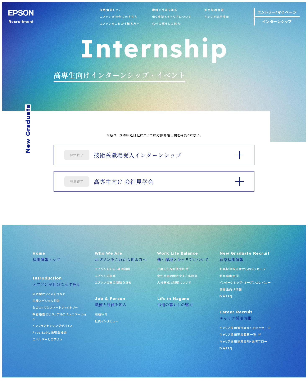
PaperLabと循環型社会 (49, 332)
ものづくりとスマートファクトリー (55, 307)
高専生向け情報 (230, 289)
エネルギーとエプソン (47, 339)
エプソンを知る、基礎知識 (112, 269)
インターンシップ (277, 21)
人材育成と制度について (174, 282)
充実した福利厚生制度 (173, 269)
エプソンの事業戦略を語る (113, 282)
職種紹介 (101, 314)
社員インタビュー (107, 321)
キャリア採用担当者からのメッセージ (245, 328)
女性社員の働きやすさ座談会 (177, 276)
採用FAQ (225, 296)
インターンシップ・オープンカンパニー (245, 282)
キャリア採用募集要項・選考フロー (243, 341)
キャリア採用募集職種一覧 (240, 334)
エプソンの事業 (105, 276)
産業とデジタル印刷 (46, 300)
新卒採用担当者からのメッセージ (242, 269)
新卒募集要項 (229, 276)
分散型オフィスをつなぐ (48, 294)
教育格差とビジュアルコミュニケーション (59, 316)
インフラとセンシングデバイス (52, 326)
